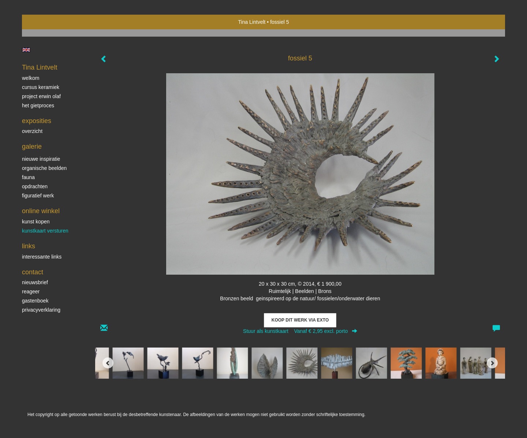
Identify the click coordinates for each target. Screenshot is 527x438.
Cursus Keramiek (40, 87)
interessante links (41, 257)
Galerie (32, 146)
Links (28, 246)
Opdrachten (35, 186)
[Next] (492, 362)
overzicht (32, 131)
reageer (31, 291)
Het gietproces (38, 105)
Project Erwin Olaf (41, 96)
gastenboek (35, 301)
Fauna (28, 177)
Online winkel (41, 211)
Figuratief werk (38, 195)
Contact (32, 272)
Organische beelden (44, 168)
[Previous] (107, 362)
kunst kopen (36, 221)
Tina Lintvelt (251, 22)
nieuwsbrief (35, 282)
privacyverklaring (41, 310)
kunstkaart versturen (45, 231)
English (26, 50)
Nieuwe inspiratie (41, 159)
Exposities (36, 121)
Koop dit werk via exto (300, 320)
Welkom (30, 78)
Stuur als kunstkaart (300, 331)
